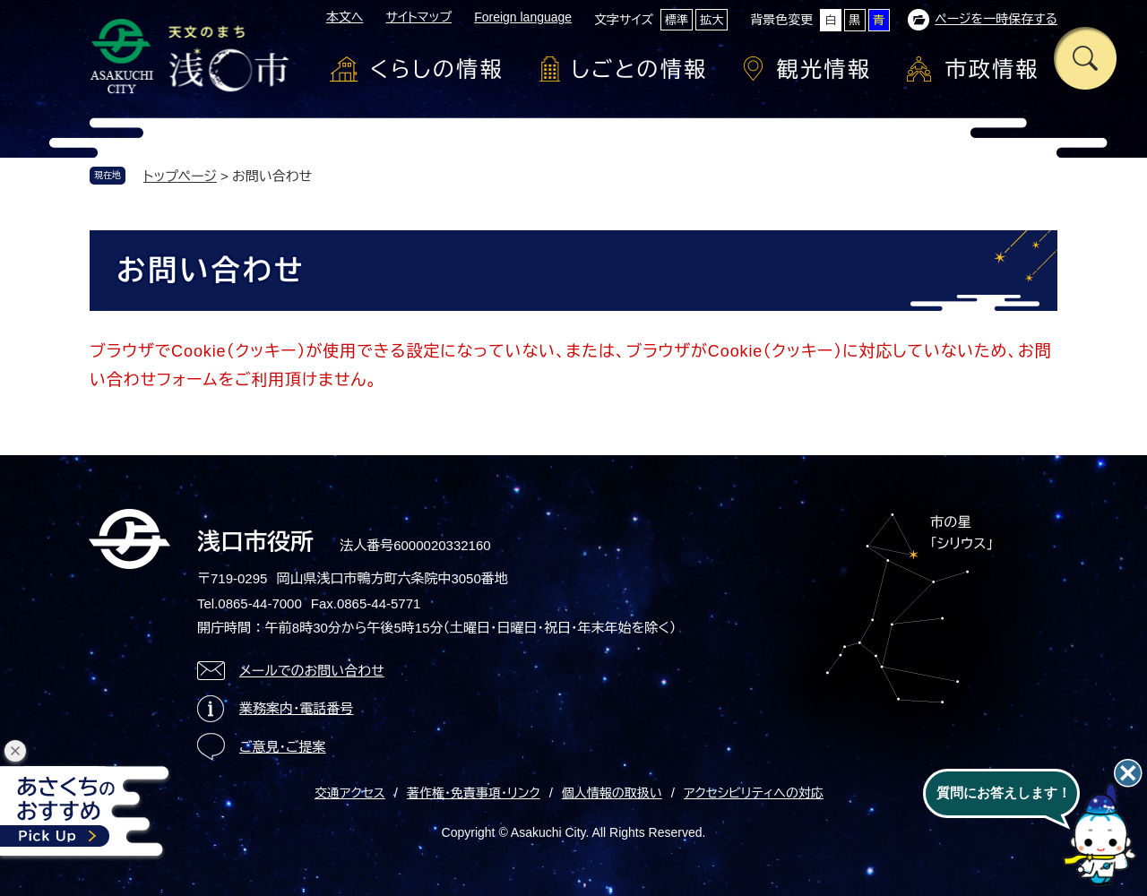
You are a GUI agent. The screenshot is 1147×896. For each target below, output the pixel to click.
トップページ (180, 176)
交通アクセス (350, 793)
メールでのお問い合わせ (311, 670)
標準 (676, 20)
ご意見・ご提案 (282, 746)
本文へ (345, 17)
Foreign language (523, 17)
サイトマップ (418, 17)
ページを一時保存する (996, 19)
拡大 (711, 20)
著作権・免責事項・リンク (473, 793)
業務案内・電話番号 (296, 708)
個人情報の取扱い (612, 793)
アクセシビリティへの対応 (754, 793)
